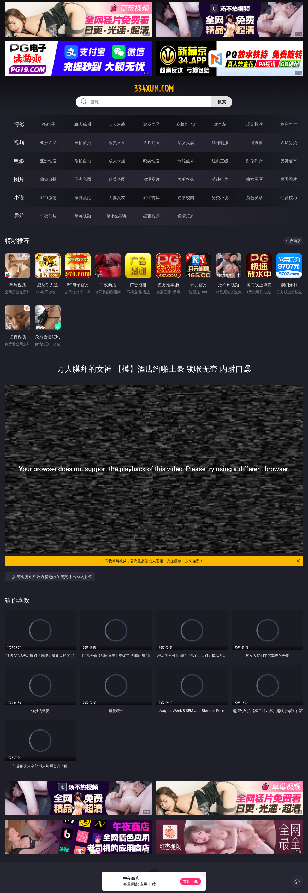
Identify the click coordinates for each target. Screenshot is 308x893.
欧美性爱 (151, 161)
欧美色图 (117, 179)
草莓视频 (82, 216)
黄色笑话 (254, 197)
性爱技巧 (288, 197)
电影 (19, 160)
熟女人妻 (185, 142)
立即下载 (190, 881)
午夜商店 (48, 216)
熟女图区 (254, 179)
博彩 (19, 124)
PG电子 (48, 124)
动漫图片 (151, 179)
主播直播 (254, 142)
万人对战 (117, 124)
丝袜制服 (220, 142)
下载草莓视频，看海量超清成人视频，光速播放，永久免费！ (203, 561)
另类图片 (288, 179)
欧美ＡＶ (117, 142)
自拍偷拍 (82, 142)
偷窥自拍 (48, 179)
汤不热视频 (116, 216)
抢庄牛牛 (288, 124)
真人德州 (82, 124)
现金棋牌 (254, 124)
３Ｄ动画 (151, 142)
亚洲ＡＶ (48, 142)
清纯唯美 (220, 179)
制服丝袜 (185, 161)
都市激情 (48, 197)
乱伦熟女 (254, 161)
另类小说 (220, 197)
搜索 (222, 102)
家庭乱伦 (82, 197)
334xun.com (154, 88)
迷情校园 (185, 197)
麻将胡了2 (185, 124)
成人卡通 (117, 161)
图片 (19, 179)
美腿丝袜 (185, 179)
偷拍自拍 (82, 161)
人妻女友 (117, 197)
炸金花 (220, 124)
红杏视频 (151, 216)
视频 (19, 142)
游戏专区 (151, 124)
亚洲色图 (82, 179)
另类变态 (288, 161)
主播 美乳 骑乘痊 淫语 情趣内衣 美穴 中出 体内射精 (50, 576)
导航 (19, 215)
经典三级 (220, 161)
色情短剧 (185, 216)
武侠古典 (151, 197)
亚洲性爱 (48, 161)
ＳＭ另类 (288, 142)
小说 (19, 197)
